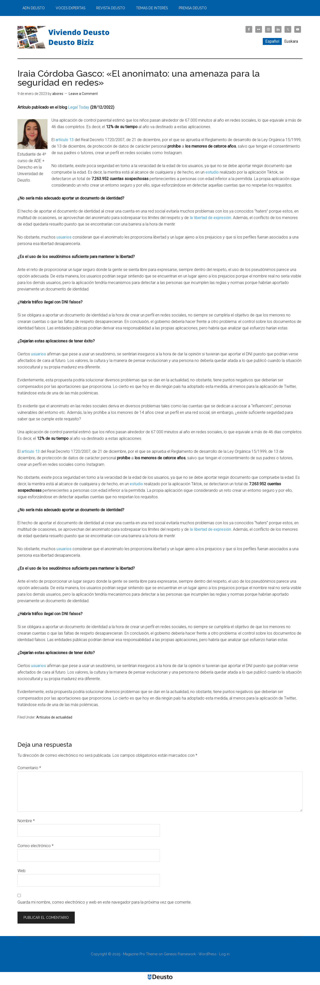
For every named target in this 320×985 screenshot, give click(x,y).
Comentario (29, 767)
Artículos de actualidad (54, 717)
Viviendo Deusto (65, 37)
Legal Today (78, 107)
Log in (224, 954)
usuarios (64, 237)
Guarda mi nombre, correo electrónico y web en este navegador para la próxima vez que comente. (105, 902)
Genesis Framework (180, 954)
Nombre (26, 820)
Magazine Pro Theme (140, 954)
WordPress (207, 954)
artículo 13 (65, 139)
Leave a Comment (83, 94)
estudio (212, 172)
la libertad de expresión (210, 217)
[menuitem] (272, 41)
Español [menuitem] (272, 41)
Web (22, 870)
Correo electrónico (36, 845)
